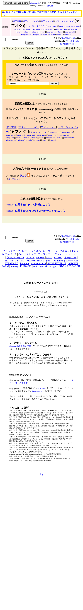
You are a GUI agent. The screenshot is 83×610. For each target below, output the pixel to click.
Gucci (21, 254)
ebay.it (42, 32)
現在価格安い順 (68, 38)
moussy (14, 266)
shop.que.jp (35, 3)
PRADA (40, 257)
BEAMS (9, 260)
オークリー (70, 257)
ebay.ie (19, 32)
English (50, 6)
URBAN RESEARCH (69, 266)
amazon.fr (30, 29)
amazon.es (40, 29)
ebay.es (52, 34)
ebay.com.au (26, 34)
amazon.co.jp (64, 26)
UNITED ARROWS (25, 260)
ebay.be (44, 34)
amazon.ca (75, 26)
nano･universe (38, 263)
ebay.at (60, 32)
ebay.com (73, 29)
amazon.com (52, 26)
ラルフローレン (15, 257)
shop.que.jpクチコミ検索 (20, 346)
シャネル (36, 251)
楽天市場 (17, 21)
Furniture (24, 263)
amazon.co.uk (61, 29)
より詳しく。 (15, 179)
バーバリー (75, 254)
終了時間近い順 (67, 44)
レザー (25, 251)
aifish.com (41, 388)
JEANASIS (26, 266)
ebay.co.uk (51, 32)
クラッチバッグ (11, 251)
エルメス (31, 254)
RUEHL (58, 257)
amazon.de (19, 29)
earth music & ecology (44, 266)
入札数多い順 (73, 41)
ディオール (61, 254)
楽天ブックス (47, 21)
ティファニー (45, 254)
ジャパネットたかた (36, 26)
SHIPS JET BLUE (56, 263)
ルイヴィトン (50, 251)
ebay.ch (60, 34)
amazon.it (50, 29)
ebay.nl (68, 34)
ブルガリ (65, 251)
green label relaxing (55, 260)
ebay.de (27, 32)
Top (42, 474)
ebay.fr (35, 32)
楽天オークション (31, 21)
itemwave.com (38, 391)
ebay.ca (36, 34)
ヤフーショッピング (64, 21)
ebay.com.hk (70, 32)
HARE (40, 260)
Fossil (49, 257)
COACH (30, 257)
